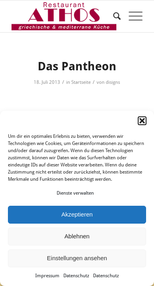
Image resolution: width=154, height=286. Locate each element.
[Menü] (132, 16)
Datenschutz (76, 275)
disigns (113, 82)
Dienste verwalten (75, 193)
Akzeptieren (77, 214)
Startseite (81, 82)
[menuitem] (113, 16)
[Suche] (113, 16)
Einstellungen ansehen (77, 258)
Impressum (47, 275)
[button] (142, 121)
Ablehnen (77, 236)
